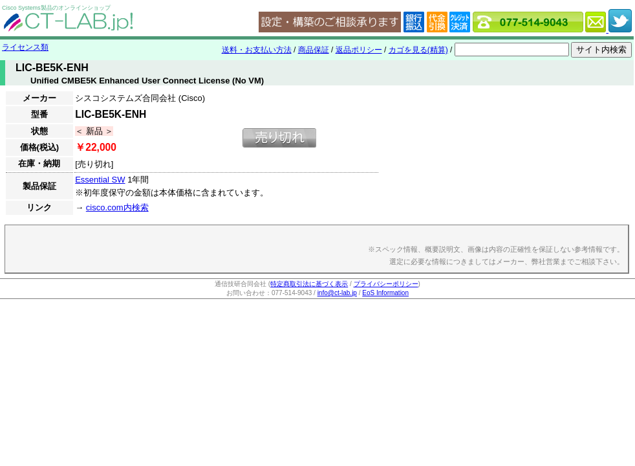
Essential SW (100, 179)
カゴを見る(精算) (418, 49)
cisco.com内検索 (117, 207)
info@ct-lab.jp (337, 292)
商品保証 (313, 49)
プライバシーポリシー (386, 283)
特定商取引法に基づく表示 (309, 283)
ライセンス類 (25, 47)
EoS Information (385, 292)
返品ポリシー (359, 49)
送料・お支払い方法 (257, 49)
